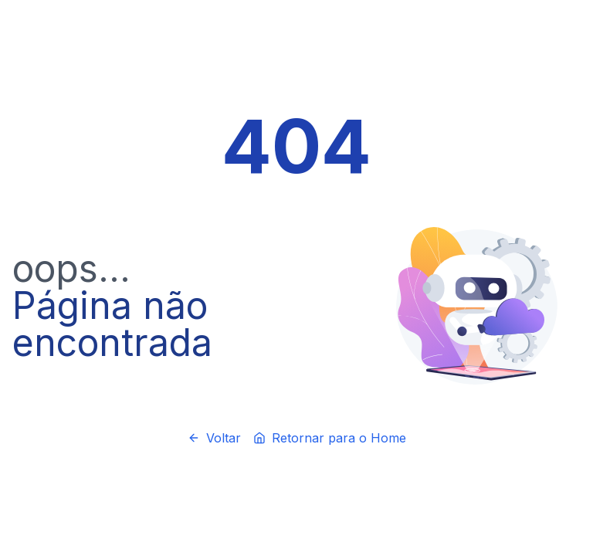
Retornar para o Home (329, 438)
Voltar (214, 438)
